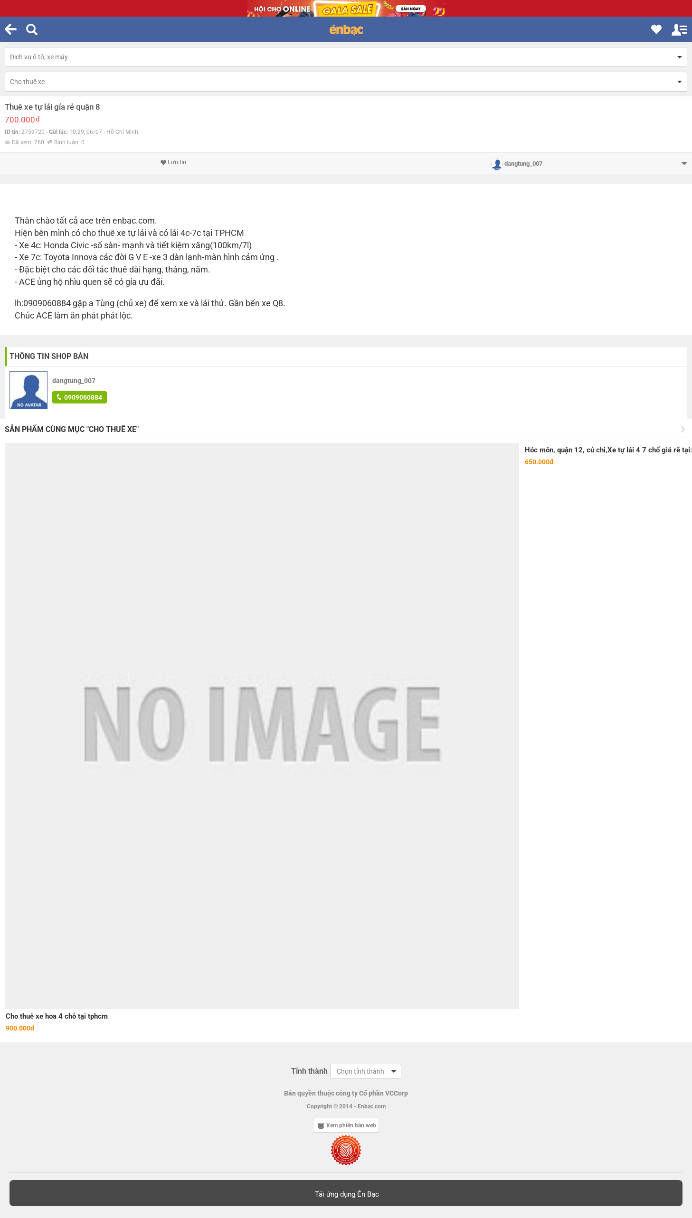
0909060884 (79, 397)
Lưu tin (173, 162)
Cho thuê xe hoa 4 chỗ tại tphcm (57, 1016)
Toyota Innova (70, 257)
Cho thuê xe (27, 81)
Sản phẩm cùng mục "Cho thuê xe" (72, 429)
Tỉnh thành (309, 1071)
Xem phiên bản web (347, 1125)
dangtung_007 (73, 380)
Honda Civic (66, 245)
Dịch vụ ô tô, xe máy (39, 57)
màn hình (221, 257)
